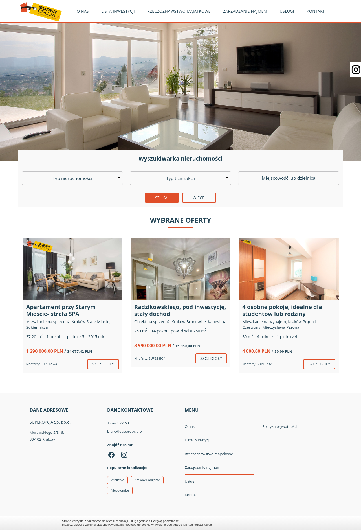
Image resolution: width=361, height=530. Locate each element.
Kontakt (316, 11)
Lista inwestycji (118, 11)
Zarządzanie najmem (245, 11)
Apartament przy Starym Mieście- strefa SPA (61, 310)
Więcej (199, 197)
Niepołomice (120, 490)
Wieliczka (117, 480)
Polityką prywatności (165, 521)
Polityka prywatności (279, 426)
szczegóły (103, 364)
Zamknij (296, 522)
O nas (83, 11)
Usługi (287, 11)
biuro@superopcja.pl (125, 431)
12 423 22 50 (118, 422)
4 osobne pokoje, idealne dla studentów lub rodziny (282, 310)
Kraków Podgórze (147, 480)
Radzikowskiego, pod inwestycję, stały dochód (180, 310)
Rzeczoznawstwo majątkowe (178, 11)
